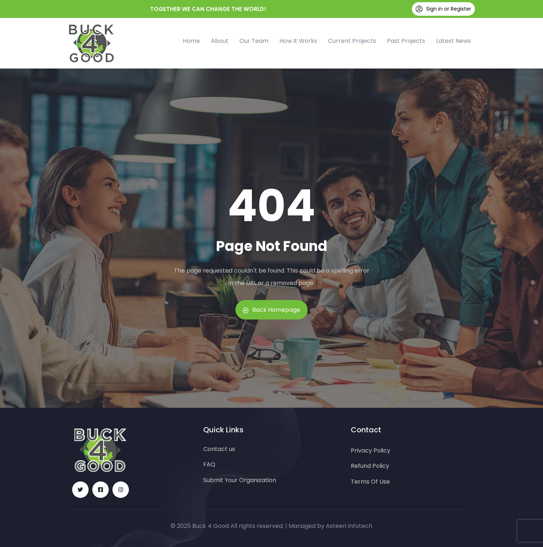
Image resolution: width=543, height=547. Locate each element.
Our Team (253, 41)
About (219, 41)
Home (191, 41)
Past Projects (406, 41)
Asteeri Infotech (349, 526)
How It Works (298, 41)
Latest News (453, 41)
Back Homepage (271, 310)
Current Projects (352, 41)
